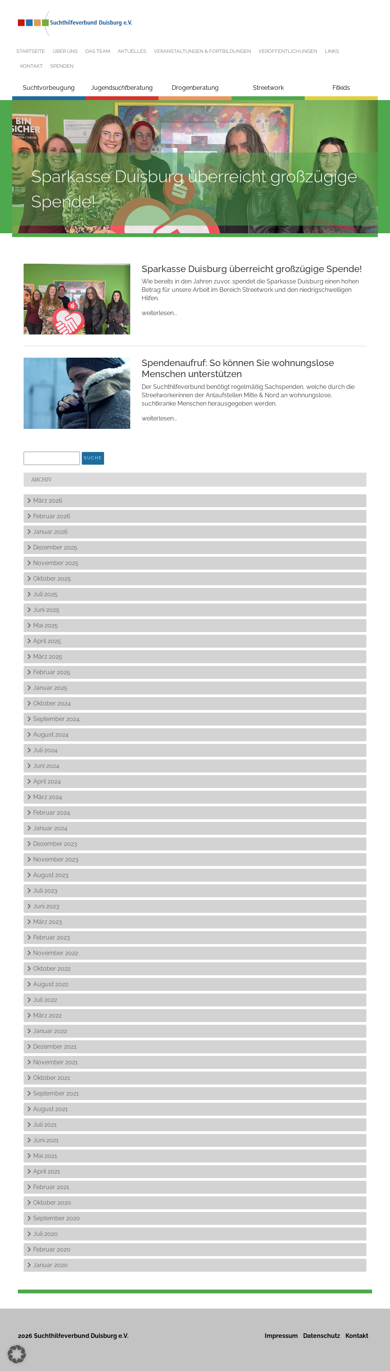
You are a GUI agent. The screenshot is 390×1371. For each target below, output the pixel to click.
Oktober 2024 (52, 703)
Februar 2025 (51, 672)
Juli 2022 (45, 999)
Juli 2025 (45, 594)
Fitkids (341, 87)
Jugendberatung (122, 87)
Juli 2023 (45, 890)
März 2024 (47, 797)
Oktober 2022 (51, 968)
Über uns (65, 51)
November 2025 (55, 563)
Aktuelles (132, 51)
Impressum (281, 1335)
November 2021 (55, 1062)
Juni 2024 (46, 765)
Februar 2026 (51, 516)
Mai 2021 (45, 1155)
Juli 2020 (45, 1233)
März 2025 (47, 656)
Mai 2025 (45, 625)
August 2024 (51, 734)
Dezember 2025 (55, 547)
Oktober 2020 (52, 1202)
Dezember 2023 (55, 843)
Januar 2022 (50, 1031)
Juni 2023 (46, 906)
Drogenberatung (195, 87)
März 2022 (47, 1015)
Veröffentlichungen (288, 51)
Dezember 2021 (55, 1046)
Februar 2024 (51, 812)
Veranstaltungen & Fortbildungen (202, 51)
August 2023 (51, 875)
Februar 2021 (51, 1187)
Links (332, 51)
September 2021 (56, 1093)
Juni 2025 (46, 609)
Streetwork (268, 87)
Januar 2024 (50, 828)
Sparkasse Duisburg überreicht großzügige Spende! (252, 268)
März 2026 (47, 500)
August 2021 (50, 1109)
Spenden (62, 66)
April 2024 (47, 781)
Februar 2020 (51, 1249)
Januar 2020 (50, 1265)
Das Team (97, 51)
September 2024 (56, 719)
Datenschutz (321, 1335)
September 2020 (56, 1218)
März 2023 (47, 921)
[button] (17, 1354)
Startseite (30, 51)
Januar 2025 (50, 687)
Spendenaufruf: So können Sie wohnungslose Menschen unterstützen (238, 368)
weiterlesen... (159, 313)
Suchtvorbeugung (49, 87)
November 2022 (55, 953)
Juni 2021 (46, 1140)
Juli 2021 (45, 1124)
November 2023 (55, 859)
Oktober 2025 (52, 578)
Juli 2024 (45, 750)
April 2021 (46, 1171)
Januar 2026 (50, 531)
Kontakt (31, 66)
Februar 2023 (51, 937)
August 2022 (50, 984)
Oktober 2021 (51, 1077)
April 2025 (47, 641)
